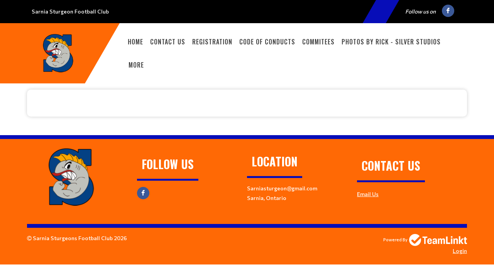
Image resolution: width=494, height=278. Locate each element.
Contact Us (167, 41)
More (136, 65)
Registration (212, 41)
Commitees (318, 41)
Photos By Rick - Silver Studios (391, 41)
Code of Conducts (267, 41)
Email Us (368, 194)
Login (460, 250)
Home (135, 41)
